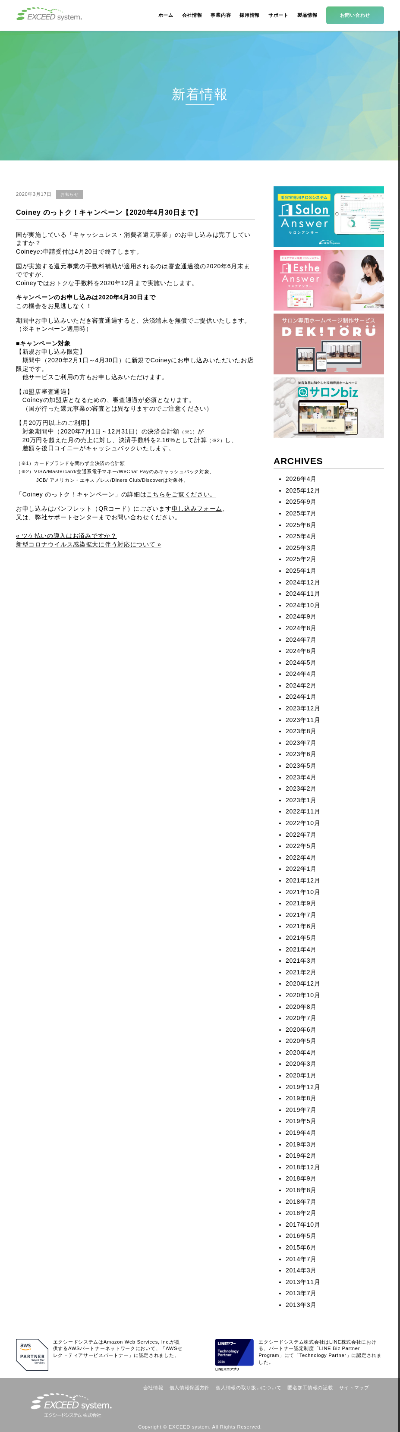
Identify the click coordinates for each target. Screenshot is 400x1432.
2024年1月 (301, 696)
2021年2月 (301, 972)
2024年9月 (301, 616)
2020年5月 (301, 1040)
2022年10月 (303, 823)
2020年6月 (301, 1029)
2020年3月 (301, 1063)
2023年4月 (301, 777)
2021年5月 (301, 937)
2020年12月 (303, 983)
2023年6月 (301, 754)
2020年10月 (303, 995)
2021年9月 (301, 903)
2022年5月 (301, 845)
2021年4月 (301, 949)
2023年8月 (301, 731)
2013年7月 (301, 1293)
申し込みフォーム (197, 508)
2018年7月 (301, 1201)
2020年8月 (301, 1006)
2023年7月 (301, 742)
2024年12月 (303, 582)
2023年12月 (303, 708)
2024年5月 (301, 662)
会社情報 (153, 1387)
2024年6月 (301, 650)
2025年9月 (301, 501)
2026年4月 (301, 478)
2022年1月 (301, 868)
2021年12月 (303, 880)
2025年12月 (303, 490)
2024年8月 (301, 628)
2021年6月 (301, 926)
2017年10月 (303, 1224)
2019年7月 (301, 1109)
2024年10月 (303, 605)
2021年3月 (301, 960)
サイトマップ (354, 1387)
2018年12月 (303, 1167)
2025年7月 (301, 513)
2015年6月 (301, 1247)
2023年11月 (303, 719)
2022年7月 (301, 834)
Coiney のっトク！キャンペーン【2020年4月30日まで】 (109, 212)
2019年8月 (301, 1098)
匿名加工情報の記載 (310, 1387)
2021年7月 (301, 914)
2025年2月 (301, 559)
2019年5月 (301, 1121)
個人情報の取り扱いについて (248, 1387)
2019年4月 (301, 1132)
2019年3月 (301, 1144)
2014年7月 (301, 1259)
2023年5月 (301, 765)
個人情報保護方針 (190, 1387)
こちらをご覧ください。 (181, 494)
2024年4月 (301, 673)
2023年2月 (301, 788)
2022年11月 (303, 811)
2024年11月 (303, 593)
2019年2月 (301, 1155)
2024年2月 (301, 685)
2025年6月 (301, 524)
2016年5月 (301, 1235)
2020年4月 (301, 1052)
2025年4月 (301, 536)
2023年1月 (301, 800)
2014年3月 (301, 1270)
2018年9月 (301, 1178)
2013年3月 (301, 1304)
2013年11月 (303, 1281)
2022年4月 (301, 857)
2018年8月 (301, 1190)
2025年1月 (301, 570)
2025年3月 (301, 547)
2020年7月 (301, 1017)
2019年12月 (303, 1086)
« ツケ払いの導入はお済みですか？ (66, 535)
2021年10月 (303, 892)
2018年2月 (301, 1212)
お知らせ (69, 194)
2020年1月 (301, 1075)
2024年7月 (301, 639)
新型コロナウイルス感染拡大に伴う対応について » (88, 544)
